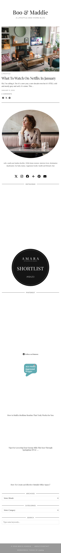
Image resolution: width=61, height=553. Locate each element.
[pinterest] (39, 176)
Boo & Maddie (30, 12)
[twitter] (16, 176)
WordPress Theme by (30, 550)
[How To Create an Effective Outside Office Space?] (30, 470)
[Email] (44, 176)
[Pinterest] (16, 309)
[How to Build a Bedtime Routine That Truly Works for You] (30, 400)
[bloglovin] (33, 176)
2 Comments (7, 94)
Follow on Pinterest (30, 354)
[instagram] (21, 176)
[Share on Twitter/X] (6, 98)
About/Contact (41, 546)
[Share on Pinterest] (9, 98)
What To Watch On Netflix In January (29, 78)
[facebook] (27, 176)
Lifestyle (6, 74)
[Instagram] (16, 201)
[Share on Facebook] (3, 98)
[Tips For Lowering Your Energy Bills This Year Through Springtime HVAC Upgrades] (30, 435)
